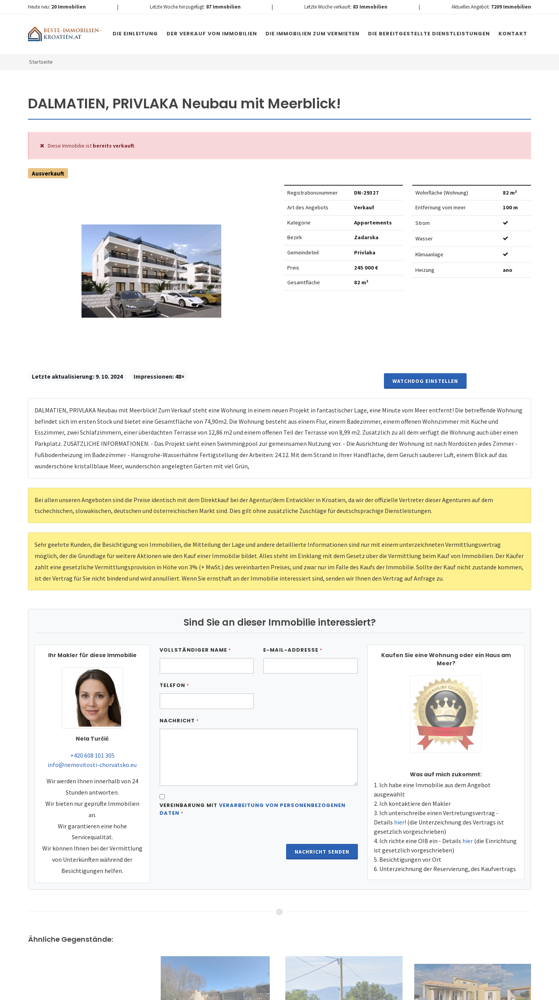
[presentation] (219, 842)
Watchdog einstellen (425, 380)
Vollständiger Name (195, 650)
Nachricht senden (322, 851)
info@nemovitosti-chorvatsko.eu (92, 765)
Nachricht (179, 720)
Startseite (41, 61)
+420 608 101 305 (92, 755)
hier (399, 822)
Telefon (174, 685)
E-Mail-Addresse (292, 650)
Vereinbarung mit (252, 809)
